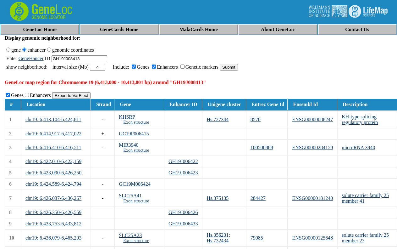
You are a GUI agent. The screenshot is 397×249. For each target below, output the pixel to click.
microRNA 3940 (358, 147)
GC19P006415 (134, 133)
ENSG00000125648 (312, 238)
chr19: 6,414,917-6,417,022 (53, 133)
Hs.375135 (218, 198)
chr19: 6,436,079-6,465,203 (53, 238)
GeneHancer (31, 58)
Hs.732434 (218, 240)
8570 (256, 119)
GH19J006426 (183, 212)
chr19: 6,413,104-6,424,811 (53, 119)
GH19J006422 (183, 161)
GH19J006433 (183, 223)
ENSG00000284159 (312, 147)
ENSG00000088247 (312, 119)
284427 (258, 198)
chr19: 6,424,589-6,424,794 (53, 184)
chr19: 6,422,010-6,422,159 (53, 161)
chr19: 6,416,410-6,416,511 (53, 147)
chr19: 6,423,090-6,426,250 (53, 172)
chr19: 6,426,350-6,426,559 (53, 212)
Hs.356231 (218, 235)
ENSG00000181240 (312, 198)
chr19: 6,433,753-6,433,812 (53, 223)
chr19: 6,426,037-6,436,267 (53, 198)
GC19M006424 (134, 184)
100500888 (262, 147)
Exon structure (136, 122)
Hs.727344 (218, 119)
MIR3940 (128, 145)
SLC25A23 (130, 235)
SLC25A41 (130, 195)
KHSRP (127, 117)
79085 (257, 238)
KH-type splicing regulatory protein (360, 119)
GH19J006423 (183, 172)
